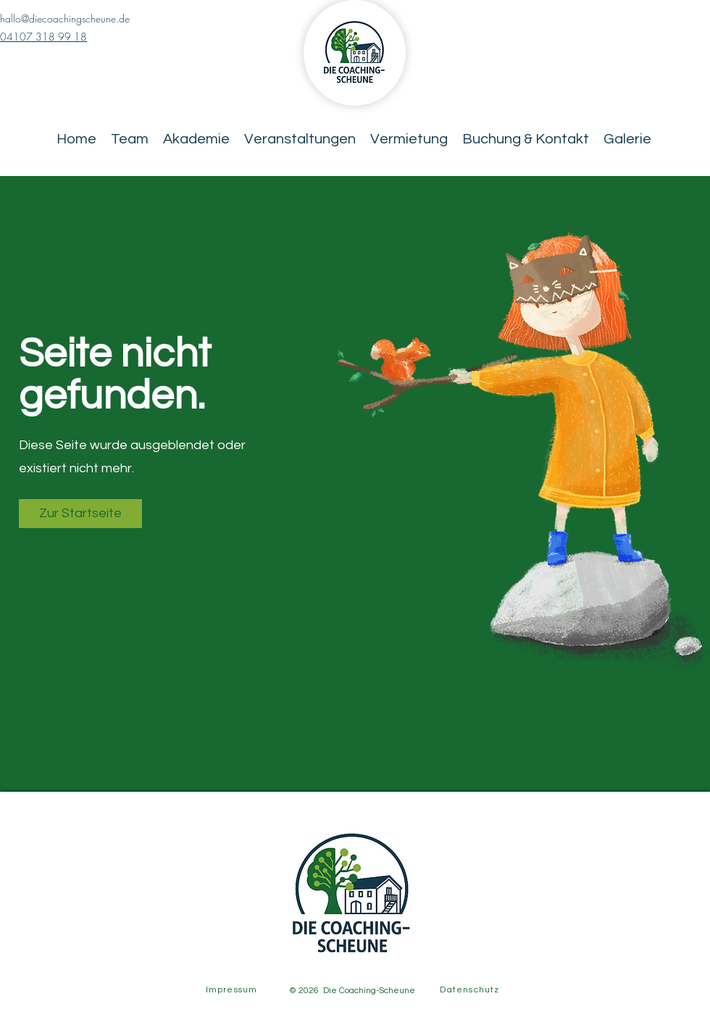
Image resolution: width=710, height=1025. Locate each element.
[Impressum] (233, 989)
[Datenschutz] (471, 989)
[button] (80, 513)
